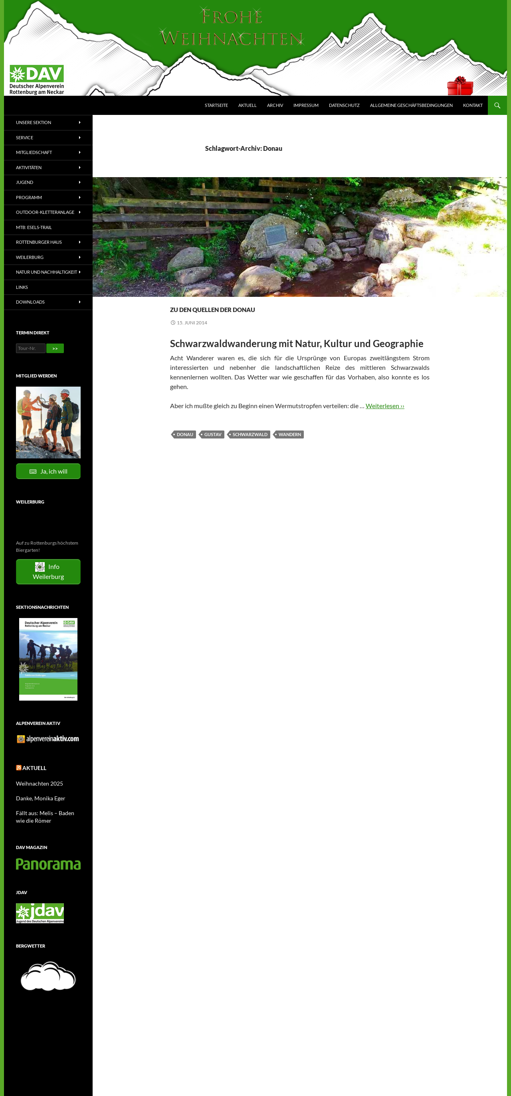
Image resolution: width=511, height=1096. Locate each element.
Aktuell (247, 105)
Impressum (306, 105)
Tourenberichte (204, 293)
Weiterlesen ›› (385, 405)
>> (55, 349)
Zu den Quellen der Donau (264, 307)
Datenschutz (344, 105)
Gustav (213, 434)
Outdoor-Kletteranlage (45, 212)
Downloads (30, 301)
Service (24, 137)
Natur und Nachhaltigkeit (46, 271)
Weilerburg (30, 257)
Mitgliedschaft (34, 152)
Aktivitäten (29, 167)
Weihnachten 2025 (36, 782)
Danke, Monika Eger (37, 796)
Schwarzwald (250, 434)
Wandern (241, 293)
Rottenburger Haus (39, 242)
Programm (29, 197)
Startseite (216, 105)
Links (22, 287)
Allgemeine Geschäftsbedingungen (411, 105)
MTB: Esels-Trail (34, 227)
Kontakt (473, 105)
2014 (175, 293)
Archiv (275, 105)
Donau (185, 434)
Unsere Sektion (33, 122)
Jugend (24, 182)
